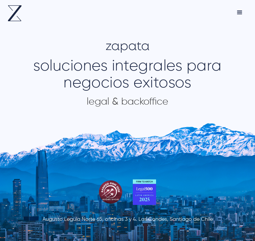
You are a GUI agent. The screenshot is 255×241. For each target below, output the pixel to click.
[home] (14, 13)
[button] (240, 13)
